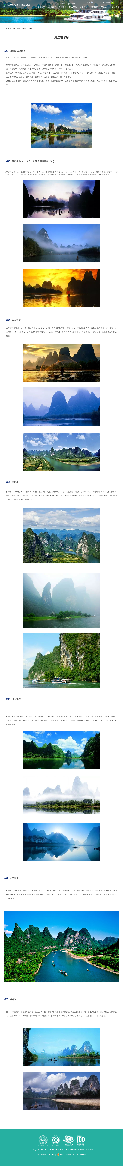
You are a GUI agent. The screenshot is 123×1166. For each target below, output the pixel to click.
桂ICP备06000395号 (45, 1154)
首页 (15, 28)
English (65, 4)
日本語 (72, 4)
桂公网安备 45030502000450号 (71, 1154)
